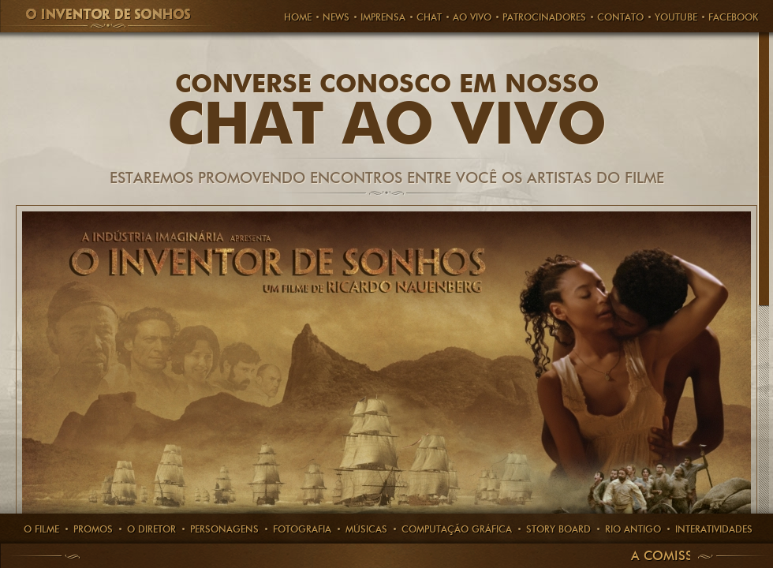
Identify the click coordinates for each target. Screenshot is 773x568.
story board (558, 529)
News (336, 17)
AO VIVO (472, 17)
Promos (93, 529)
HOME (298, 17)
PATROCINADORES (544, 17)
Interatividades (713, 529)
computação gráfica (456, 529)
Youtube (676, 17)
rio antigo (633, 529)
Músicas (366, 529)
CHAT (429, 17)
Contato (620, 17)
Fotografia (302, 529)
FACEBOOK (733, 17)
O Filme (41, 529)
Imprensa (382, 17)
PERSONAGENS (224, 529)
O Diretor (151, 529)
